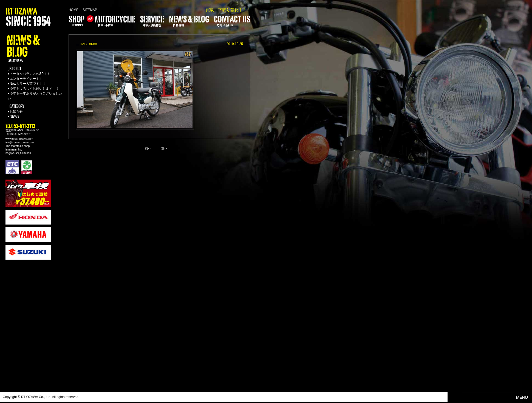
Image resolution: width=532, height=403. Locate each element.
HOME (73, 10)
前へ (148, 148)
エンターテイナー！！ (26, 79)
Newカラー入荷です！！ (28, 84)
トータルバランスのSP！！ (30, 74)
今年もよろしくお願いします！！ (34, 88)
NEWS (14, 116)
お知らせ (16, 111)
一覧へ (163, 148)
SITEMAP (90, 10)
